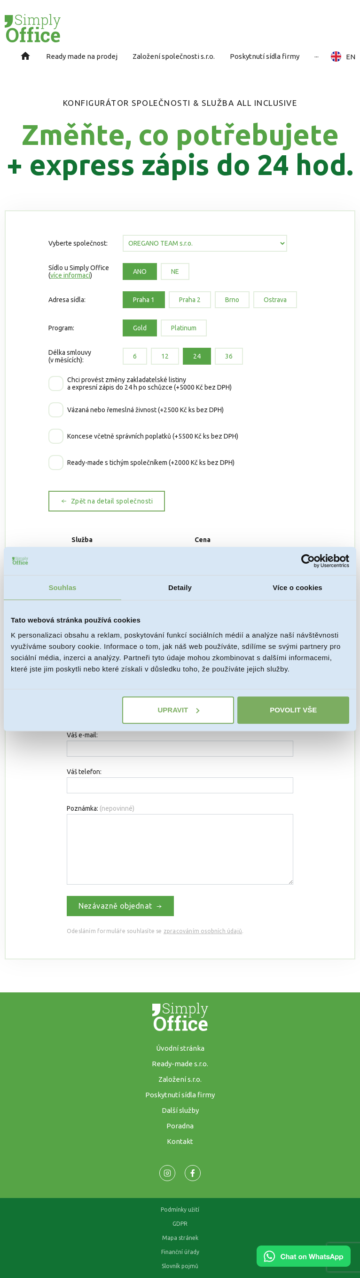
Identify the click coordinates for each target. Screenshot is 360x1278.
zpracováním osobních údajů (203, 931)
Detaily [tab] (180, 587)
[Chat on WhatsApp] (304, 1263)
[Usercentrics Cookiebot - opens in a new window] (308, 561)
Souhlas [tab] (62, 587)
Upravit (178, 710)
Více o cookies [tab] (297, 587)
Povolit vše (293, 710)
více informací (70, 275)
